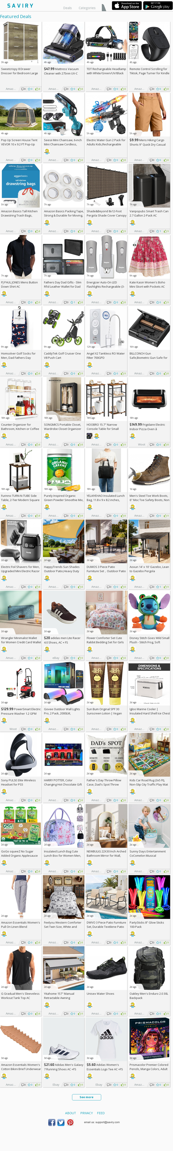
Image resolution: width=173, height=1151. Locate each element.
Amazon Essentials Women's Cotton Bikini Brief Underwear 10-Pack (21, 1069)
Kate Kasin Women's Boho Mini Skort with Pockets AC (147, 284)
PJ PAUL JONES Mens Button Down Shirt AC (19, 284)
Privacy (86, 1113)
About (70, 1113)
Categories (87, 7)
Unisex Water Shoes (100, 994)
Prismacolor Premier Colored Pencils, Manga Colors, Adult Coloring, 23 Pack (149, 1069)
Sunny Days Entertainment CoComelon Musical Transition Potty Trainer (148, 855)
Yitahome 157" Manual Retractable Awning (59, 996)
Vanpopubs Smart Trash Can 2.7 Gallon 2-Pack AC (149, 213)
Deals (67, 7)
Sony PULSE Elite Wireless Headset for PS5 (18, 782)
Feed (101, 1113)
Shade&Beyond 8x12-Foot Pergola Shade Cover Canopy (107, 213)
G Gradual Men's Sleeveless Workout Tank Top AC (20, 996)
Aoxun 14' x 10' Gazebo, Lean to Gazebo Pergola (149, 569)
